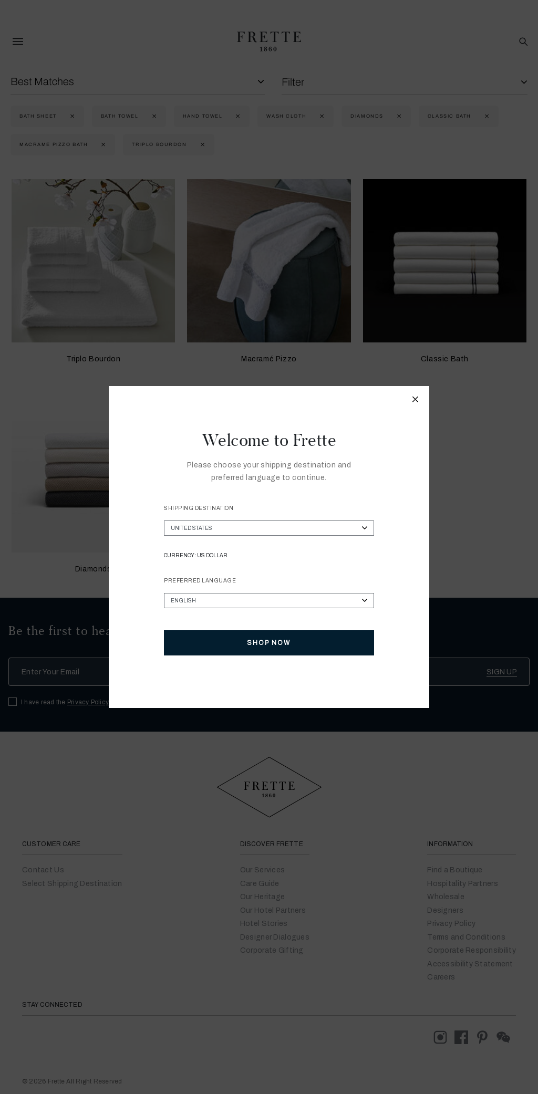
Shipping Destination (198, 508)
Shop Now (269, 643)
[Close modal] (415, 400)
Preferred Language (200, 581)
